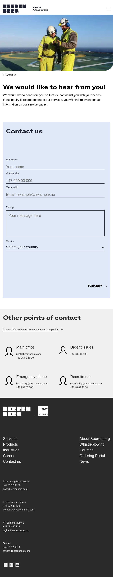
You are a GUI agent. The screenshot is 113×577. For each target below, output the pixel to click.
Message (10, 207)
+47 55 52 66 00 (25, 358)
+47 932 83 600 (24, 387)
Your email (12, 187)
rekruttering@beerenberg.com (86, 383)
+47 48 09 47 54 (79, 387)
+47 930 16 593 (78, 354)
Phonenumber (12, 173)
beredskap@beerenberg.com (31, 383)
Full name (11, 159)
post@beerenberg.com (28, 354)
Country (10, 241)
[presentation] (29, 260)
